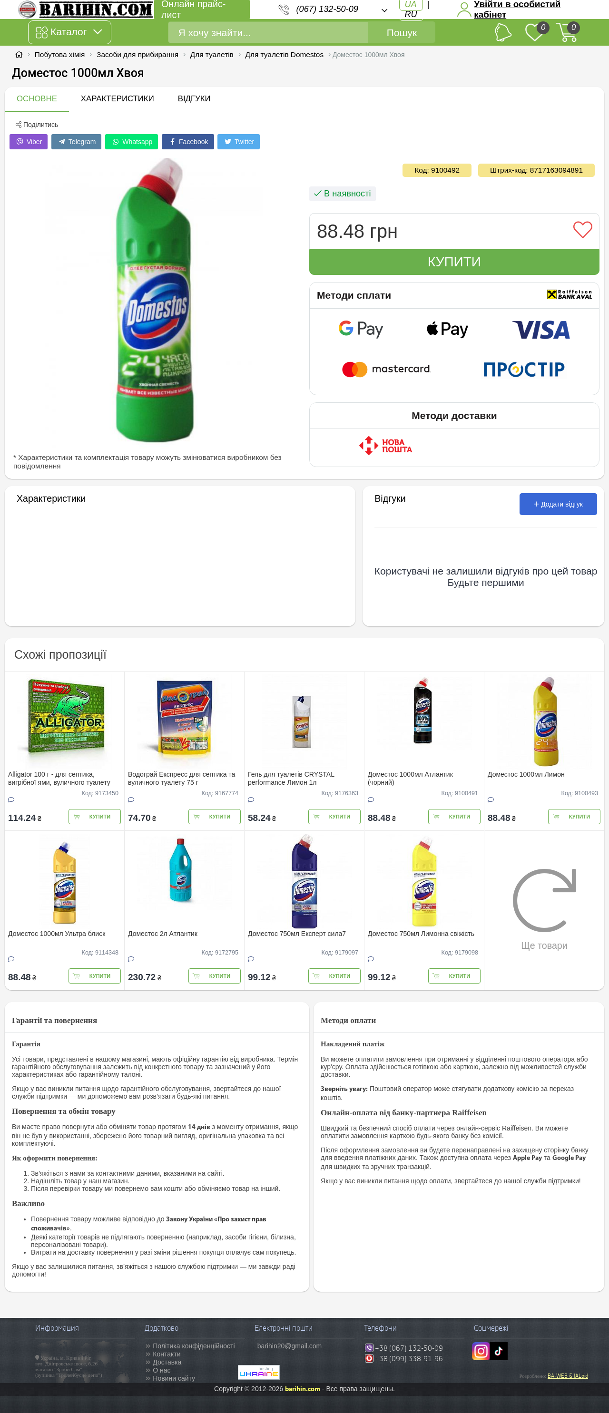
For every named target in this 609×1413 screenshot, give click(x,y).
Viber (28, 142)
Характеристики (117, 98)
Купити (454, 261)
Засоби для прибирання (137, 54)
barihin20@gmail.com (289, 1346)
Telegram (76, 142)
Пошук (402, 32)
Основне (37, 98)
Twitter (238, 142)
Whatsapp (131, 142)
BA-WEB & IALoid (568, 1376)
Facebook (187, 142)
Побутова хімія (60, 54)
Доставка (167, 1362)
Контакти (166, 1354)
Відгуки (194, 98)
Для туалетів (212, 54)
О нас (161, 1370)
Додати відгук (558, 504)
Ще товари (544, 909)
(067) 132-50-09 (327, 9)
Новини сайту (174, 1378)
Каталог (69, 32)
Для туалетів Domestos (285, 54)
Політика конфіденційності (194, 1346)
